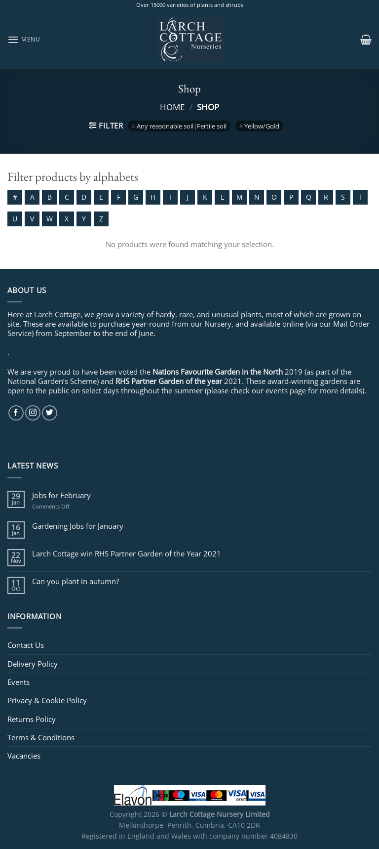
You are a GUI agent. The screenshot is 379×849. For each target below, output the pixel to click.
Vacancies (23, 756)
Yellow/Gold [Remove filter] (261, 126)
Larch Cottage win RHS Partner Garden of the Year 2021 (126, 553)
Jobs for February (61, 495)
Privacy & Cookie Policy (47, 700)
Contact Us (25, 645)
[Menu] (23, 39)
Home (172, 107)
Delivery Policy (32, 664)
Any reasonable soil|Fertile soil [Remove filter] (182, 126)
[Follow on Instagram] (32, 413)
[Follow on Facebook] (16, 413)
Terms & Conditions (41, 737)
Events (18, 682)
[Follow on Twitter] (49, 413)
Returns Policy (31, 719)
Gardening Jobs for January (77, 525)
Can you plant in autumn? (75, 581)
